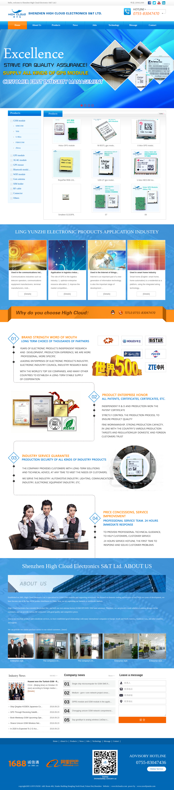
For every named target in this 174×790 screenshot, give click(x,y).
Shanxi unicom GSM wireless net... (25, 723)
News (75, 25)
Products (56, 25)
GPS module (19, 155)
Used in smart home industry (143, 272)
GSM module (19, 121)
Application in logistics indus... (65, 272)
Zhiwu (18, 148)
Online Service (156, 769)
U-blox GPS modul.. (145, 148)
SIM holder (18, 184)
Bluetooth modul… (22, 169)
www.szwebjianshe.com (146, 786)
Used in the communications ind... (26, 272)
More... (161, 114)
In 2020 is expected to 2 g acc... (24, 729)
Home (17, 25)
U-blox (18, 137)
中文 (132, 3)
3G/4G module (20, 160)
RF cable (17, 188)
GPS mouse (18, 165)
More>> (111, 676)
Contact (152, 25)
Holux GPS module (67, 148)
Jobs (94, 25)
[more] (64, 629)
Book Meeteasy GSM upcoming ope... (26, 718)
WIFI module (19, 174)
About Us (36, 25)
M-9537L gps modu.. (106, 148)
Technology (114, 25)
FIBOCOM (20, 142)
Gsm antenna (19, 179)
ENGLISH (140, 3)
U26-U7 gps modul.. (106, 183)
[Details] (27, 294)
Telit (17, 131)
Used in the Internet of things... (104, 272)
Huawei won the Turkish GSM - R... (43, 681)
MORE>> (54, 674)
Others (16, 198)
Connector (17, 193)
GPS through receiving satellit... (24, 712)
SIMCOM (19, 126)
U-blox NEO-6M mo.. (145, 183)
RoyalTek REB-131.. (66, 183)
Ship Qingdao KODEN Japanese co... (26, 707)
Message (133, 25)
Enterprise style (19, 661)
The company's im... (54, 661)
